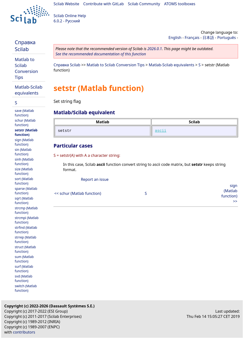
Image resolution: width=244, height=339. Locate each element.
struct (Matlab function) (25, 249)
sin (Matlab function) (23, 151)
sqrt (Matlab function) (24, 200)
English (175, 37)
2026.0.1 (154, 48)
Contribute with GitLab (103, 3)
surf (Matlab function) (24, 268)
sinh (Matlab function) (24, 161)
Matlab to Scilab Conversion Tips (26, 68)
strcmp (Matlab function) (26, 210)
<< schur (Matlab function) (77, 193)
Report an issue (95, 179)
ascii (160, 131)
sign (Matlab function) (24, 142)
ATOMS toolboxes (179, 3)
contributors (24, 332)
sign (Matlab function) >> (229, 193)
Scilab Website (66, 3)
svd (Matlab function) (23, 278)
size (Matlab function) (24, 171)
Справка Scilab (25, 46)
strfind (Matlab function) (26, 229)
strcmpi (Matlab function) (27, 219)
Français (192, 37)
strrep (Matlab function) (25, 239)
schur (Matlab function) (25, 122)
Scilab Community (144, 3)
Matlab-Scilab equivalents (28, 90)
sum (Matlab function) (24, 258)
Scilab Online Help (70, 15)
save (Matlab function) (24, 112)
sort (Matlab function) (24, 181)
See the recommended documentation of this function (100, 54)
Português (226, 37)
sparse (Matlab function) (26, 190)
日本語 (208, 37)
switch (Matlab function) (26, 288)
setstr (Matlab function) (26, 132)
